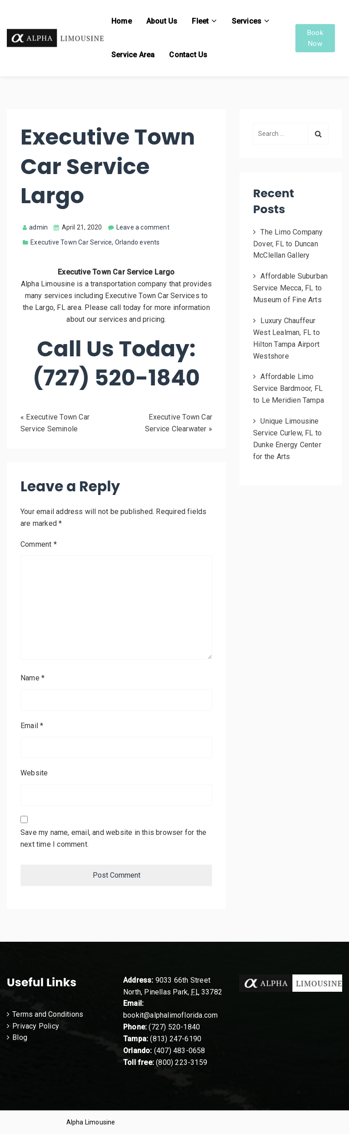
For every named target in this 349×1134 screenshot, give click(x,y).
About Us (162, 21)
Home (121, 21)
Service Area (133, 54)
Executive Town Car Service (71, 242)
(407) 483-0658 (179, 1050)
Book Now (315, 38)
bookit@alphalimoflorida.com (170, 1015)
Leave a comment (143, 227)
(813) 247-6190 (175, 1038)
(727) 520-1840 (174, 1027)
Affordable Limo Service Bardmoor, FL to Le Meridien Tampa (288, 388)
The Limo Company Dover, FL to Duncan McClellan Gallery (288, 244)
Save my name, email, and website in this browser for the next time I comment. (113, 838)
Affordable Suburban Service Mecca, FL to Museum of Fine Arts (290, 288)
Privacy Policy (35, 1026)
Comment (38, 544)
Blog (19, 1037)
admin (35, 227)
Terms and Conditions (47, 1014)
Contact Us (188, 54)
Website (34, 773)
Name (32, 678)
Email (31, 725)
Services (247, 21)
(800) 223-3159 (181, 1062)
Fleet (200, 21)
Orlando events (137, 242)
